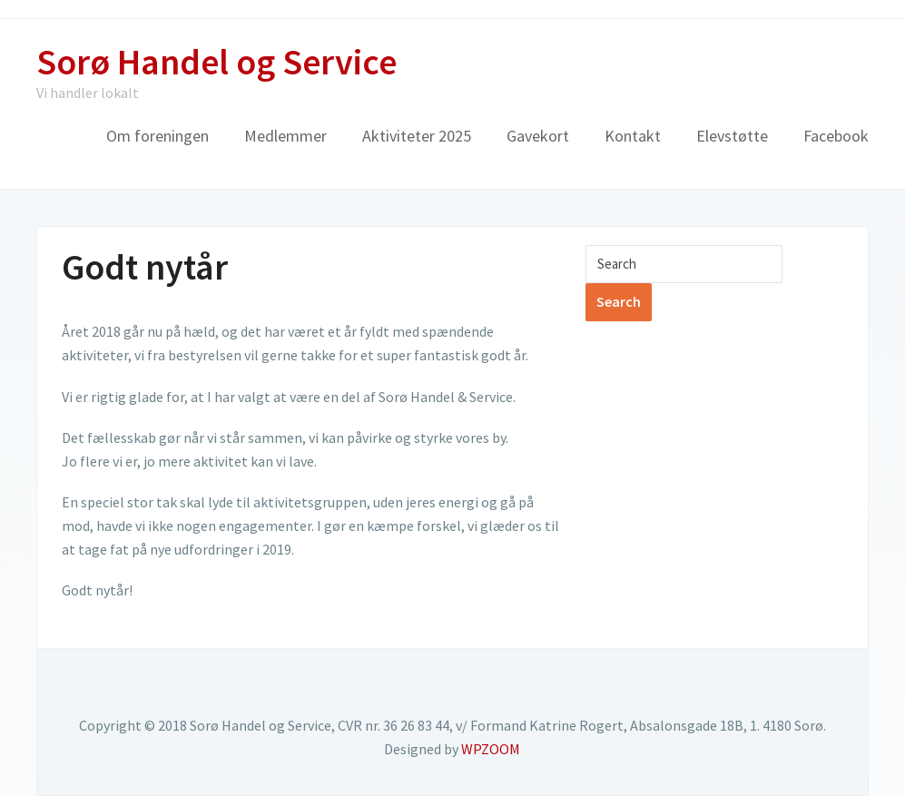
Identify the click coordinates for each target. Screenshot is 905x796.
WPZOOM (490, 749)
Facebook (836, 135)
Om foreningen (157, 135)
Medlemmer (285, 135)
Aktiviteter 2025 (416, 135)
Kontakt (633, 135)
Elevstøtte (732, 135)
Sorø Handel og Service (216, 61)
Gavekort (538, 135)
